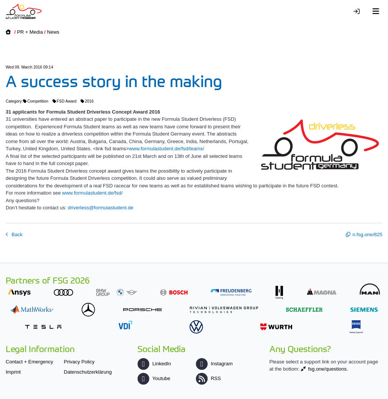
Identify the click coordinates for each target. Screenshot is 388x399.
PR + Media (30, 32)
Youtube (154, 378)
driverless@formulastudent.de (100, 207)
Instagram (214, 363)
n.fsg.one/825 (367, 234)
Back (16, 234)
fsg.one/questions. (328, 369)
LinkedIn (154, 363)
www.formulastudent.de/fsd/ (92, 193)
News (53, 32)
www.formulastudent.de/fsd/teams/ (166, 148)
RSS (208, 378)
